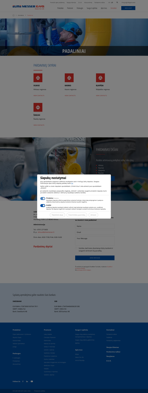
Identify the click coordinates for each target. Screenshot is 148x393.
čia (72, 183)
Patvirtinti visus (57, 215)
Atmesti (93, 215)
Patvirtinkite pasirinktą (76, 215)
